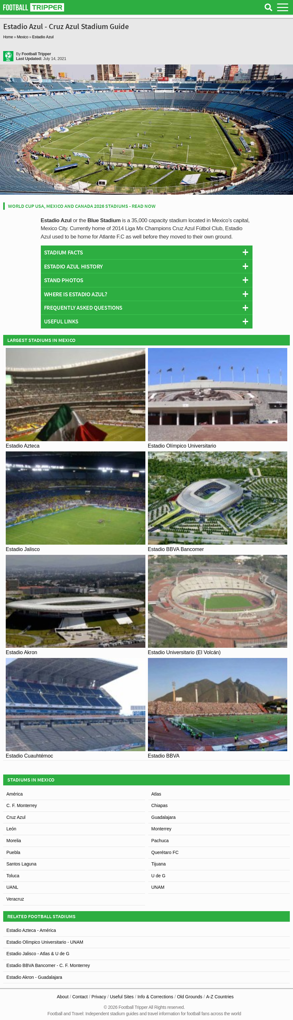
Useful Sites (122, 996)
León (11, 828)
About (63, 996)
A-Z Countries (219, 996)
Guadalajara (163, 817)
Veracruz (15, 899)
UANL (12, 887)
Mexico (22, 37)
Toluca (12, 875)
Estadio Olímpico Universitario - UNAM (44, 942)
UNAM (158, 887)
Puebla (13, 852)
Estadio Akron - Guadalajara (34, 977)
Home (8, 37)
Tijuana (158, 863)
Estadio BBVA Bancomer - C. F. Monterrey (48, 965)
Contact (80, 996)
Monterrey (161, 828)
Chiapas (159, 805)
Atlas (156, 794)
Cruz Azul (16, 817)
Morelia (13, 840)
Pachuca (160, 840)
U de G (158, 875)
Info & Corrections (155, 996)
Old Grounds (189, 996)
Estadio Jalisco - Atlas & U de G (38, 953)
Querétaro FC (165, 852)
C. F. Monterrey (21, 805)
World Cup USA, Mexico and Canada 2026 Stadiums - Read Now (82, 206)
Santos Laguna (21, 863)
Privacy (99, 996)
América (14, 794)
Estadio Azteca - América (31, 930)
